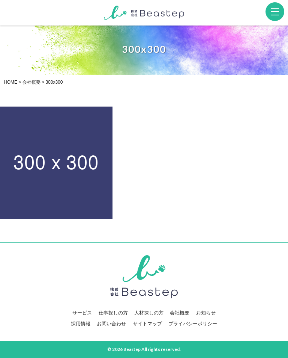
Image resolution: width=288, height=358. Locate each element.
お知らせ (206, 313)
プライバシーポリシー (192, 323)
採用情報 (80, 323)
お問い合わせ (111, 323)
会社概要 (179, 313)
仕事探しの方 (113, 313)
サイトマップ (147, 323)
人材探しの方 (149, 313)
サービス (82, 313)
